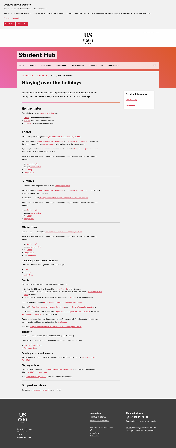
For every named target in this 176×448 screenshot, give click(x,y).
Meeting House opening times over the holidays (47, 307)
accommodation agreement (78, 141)
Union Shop (28, 275)
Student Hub (37, 55)
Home (21, 65)
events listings (48, 144)
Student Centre (32, 164)
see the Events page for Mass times (82, 307)
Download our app (133, 421)
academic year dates (47, 113)
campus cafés (29, 172)
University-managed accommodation (49, 141)
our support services (40, 390)
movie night (72, 297)
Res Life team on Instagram (32, 314)
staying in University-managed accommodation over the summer (63, 198)
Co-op (26, 269)
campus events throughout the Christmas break (72, 311)
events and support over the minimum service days (62, 302)
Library (29, 169)
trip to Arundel (61, 289)
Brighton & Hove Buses (32, 345)
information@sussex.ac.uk (99, 420)
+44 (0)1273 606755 (98, 417)
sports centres (35, 167)
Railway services (30, 348)
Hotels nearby (131, 100)
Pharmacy (27, 272)
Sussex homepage (148, 32)
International (61, 65)
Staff (157, 32)
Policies (129, 427)
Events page (62, 322)
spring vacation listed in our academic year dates (62, 136)
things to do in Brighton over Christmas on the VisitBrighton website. (55, 327)
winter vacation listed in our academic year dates (63, 232)
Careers (33, 65)
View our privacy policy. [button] (12, 18)
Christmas (28, 123)
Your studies (113, 65)
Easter (26, 118)
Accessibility (94, 433)
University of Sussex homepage (101, 427)
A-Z (91, 430)
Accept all (22, 24)
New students (78, 65)
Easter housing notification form (86, 149)
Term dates (130, 105)
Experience (46, 65)
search (155, 65)
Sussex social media (148, 421)
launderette (31, 255)
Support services (96, 65)
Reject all (9, 24)
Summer (27, 120)
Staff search (94, 436)
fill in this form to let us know (36, 372)
